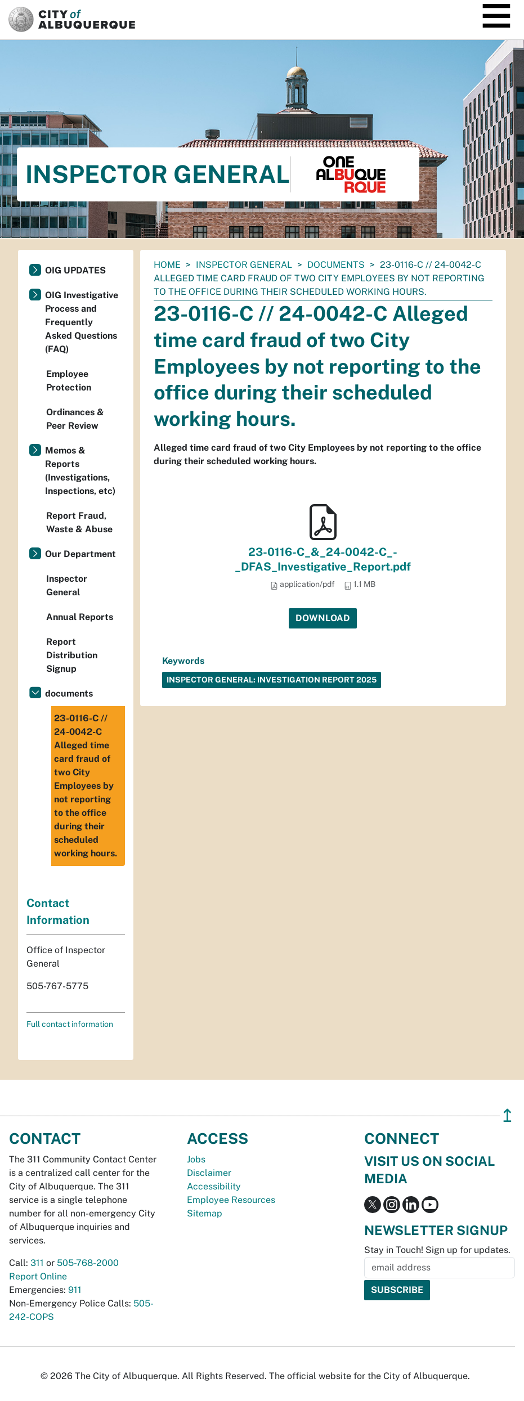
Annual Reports (79, 617)
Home (167, 264)
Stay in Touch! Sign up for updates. (437, 1250)
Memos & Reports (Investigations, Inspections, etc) (80, 470)
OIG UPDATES (75, 270)
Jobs (196, 1159)
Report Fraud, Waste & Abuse (79, 522)
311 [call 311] (37, 1263)
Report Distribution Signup (71, 655)
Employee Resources (231, 1200)
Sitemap (204, 1213)
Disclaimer (209, 1173)
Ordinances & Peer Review (75, 419)
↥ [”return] (507, 1115)
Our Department (80, 554)
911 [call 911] (75, 1290)
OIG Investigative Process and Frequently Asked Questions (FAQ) (81, 322)
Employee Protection (68, 381)
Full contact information (69, 1024)
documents (336, 264)
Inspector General (244, 264)
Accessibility (214, 1186)
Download (322, 618)
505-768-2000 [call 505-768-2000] (88, 1263)
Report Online (38, 1276)
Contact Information (57, 911)
